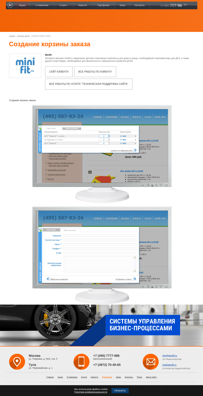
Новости (94, 377)
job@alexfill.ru (169, 365)
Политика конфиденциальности (90, 392)
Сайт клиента (59, 71)
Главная (12, 36)
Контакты (129, 377)
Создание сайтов (23, 36)
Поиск (139, 377)
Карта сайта (151, 377)
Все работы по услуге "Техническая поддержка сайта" (88, 84)
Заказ (118, 377)
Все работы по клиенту (95, 71)
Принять (120, 390)
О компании (72, 377)
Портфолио (107, 377)
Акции (60, 377)
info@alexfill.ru (169, 355)
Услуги (84, 377)
